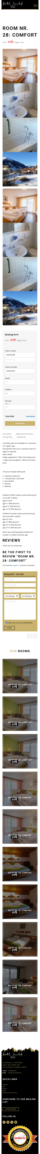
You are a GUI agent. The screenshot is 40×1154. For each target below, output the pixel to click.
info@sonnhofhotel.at (12, 1073)
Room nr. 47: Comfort (20, 685)
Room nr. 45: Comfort (20, 760)
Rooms (5, 1089)
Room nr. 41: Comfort (20, 910)
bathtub (8, 486)
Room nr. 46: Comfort (20, 722)
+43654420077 (10, 1071)
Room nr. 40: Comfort (20, 948)
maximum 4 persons (12, 476)
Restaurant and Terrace (10, 1093)
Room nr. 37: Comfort (20, 1023)
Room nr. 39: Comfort (20, 986)
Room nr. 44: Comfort (20, 798)
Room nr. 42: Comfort (20, 873)
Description (7, 434)
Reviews (21, 437)
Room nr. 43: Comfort (20, 835)
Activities (5, 1084)
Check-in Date (10, 351)
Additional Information (24, 434)
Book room (20, 423)
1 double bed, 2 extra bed (14, 478)
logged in (16, 565)
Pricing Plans (7, 437)
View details (30, 416)
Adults (7, 378)
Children (8, 389)
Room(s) (8, 401)
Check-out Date (11, 367)
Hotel (4, 1091)
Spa (4, 1086)
